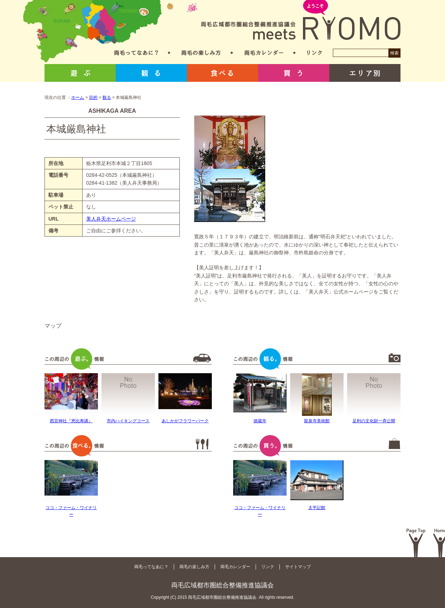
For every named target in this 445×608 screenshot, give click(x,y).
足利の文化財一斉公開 (373, 420)
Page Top (416, 543)
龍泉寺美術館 (317, 420)
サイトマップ (298, 566)
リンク (314, 53)
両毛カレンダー (264, 53)
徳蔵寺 (259, 420)
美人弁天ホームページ (111, 219)
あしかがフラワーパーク (185, 420)
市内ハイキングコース (128, 420)
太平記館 (316, 507)
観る (151, 73)
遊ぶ (80, 73)
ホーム (77, 97)
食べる (222, 73)
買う (293, 73)
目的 (93, 97)
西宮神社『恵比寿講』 (71, 420)
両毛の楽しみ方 (201, 53)
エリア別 (364, 73)
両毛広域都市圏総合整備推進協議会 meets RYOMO (300, 20)
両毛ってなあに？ (136, 53)
